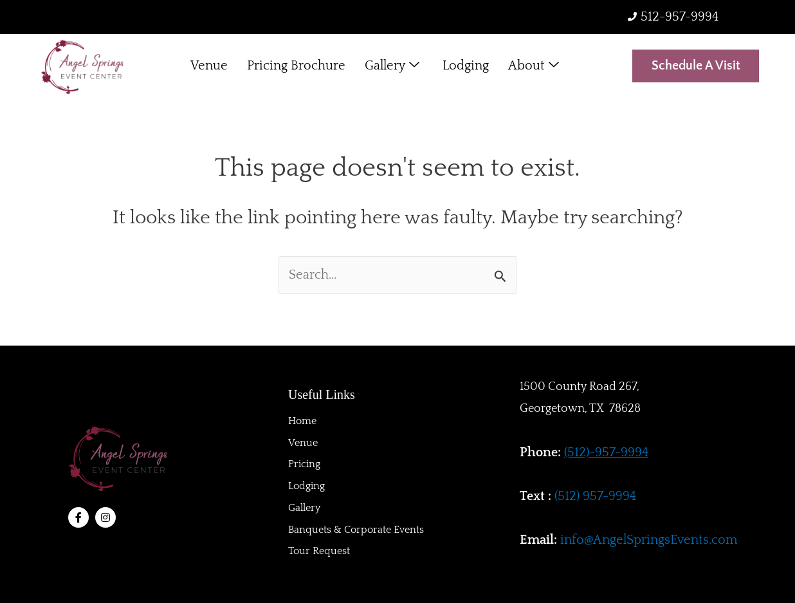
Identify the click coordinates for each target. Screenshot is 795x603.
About (533, 66)
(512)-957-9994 (606, 452)
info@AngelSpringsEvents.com (648, 540)
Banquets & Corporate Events (356, 529)
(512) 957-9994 (595, 496)
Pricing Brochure (296, 66)
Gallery (392, 66)
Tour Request (319, 551)
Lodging (466, 66)
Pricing (304, 464)
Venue (209, 66)
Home (302, 420)
